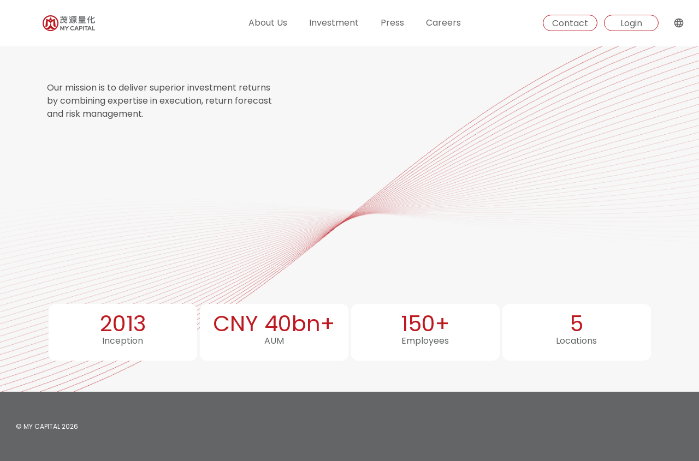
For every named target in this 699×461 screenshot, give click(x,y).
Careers (443, 22)
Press (392, 22)
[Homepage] (47, 23)
